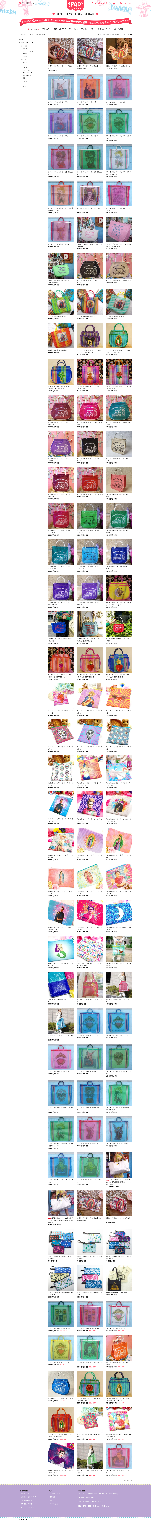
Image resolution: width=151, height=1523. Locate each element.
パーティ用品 (118, 29)
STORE (78, 14)
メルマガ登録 (54, 1504)
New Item (33, 29)
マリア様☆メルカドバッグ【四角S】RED (90, 494)
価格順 (112, 34)
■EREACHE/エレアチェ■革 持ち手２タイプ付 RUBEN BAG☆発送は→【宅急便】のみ (118, 1182)
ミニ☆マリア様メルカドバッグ (58, 316)
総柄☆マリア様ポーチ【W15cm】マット (90, 1218)
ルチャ (25, 67)
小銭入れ (25, 56)
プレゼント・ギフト (88, 29)
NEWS (69, 14)
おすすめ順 (106, 34)
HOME (60, 14)
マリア (25, 62)
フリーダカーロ (27, 73)
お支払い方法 (25, 1493)
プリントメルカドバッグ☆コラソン (88, 136)
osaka (96, 1506)
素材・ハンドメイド (104, 29)
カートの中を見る (26, 1500)
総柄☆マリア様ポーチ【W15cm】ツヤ (89, 66)
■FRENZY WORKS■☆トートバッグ (117, 1292)
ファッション (73, 29)
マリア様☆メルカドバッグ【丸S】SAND (118, 280)
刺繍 (24, 78)
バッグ (25, 48)
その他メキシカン (28, 75)
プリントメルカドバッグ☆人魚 (58, 102)
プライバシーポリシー (28, 1507)
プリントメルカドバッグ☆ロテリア (59, 1328)
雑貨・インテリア (60, 29)
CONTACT (89, 14)
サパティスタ (27, 70)
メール (52, 1500)
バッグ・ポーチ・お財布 (37, 34)
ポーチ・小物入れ (28, 51)
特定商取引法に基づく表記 (29, 1504)
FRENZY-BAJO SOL (28, 84)
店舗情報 (52, 1497)
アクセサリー (46, 29)
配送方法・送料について (28, 1497)
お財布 (25, 54)
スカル (25, 65)
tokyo (105, 1506)
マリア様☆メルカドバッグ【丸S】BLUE (60, 1398)
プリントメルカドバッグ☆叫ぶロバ (59, 244)
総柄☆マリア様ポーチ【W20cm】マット (119, 66)
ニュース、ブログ (55, 1493)
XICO (24, 86)
